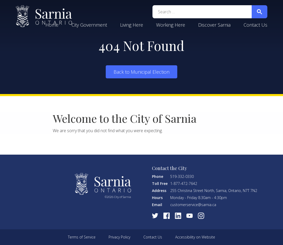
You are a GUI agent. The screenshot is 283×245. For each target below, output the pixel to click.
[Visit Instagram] (201, 216)
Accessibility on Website (195, 237)
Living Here (131, 25)
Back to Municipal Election (141, 72)
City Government (89, 25)
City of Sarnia (44, 16)
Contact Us (255, 25)
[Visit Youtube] (189, 216)
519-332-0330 (182, 176)
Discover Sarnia (214, 25)
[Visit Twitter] (155, 216)
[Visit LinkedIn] (178, 216)
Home (51, 25)
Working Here (170, 25)
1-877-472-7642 (183, 183)
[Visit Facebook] (166, 216)
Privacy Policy (119, 237)
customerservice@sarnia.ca (193, 204)
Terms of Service (82, 237)
